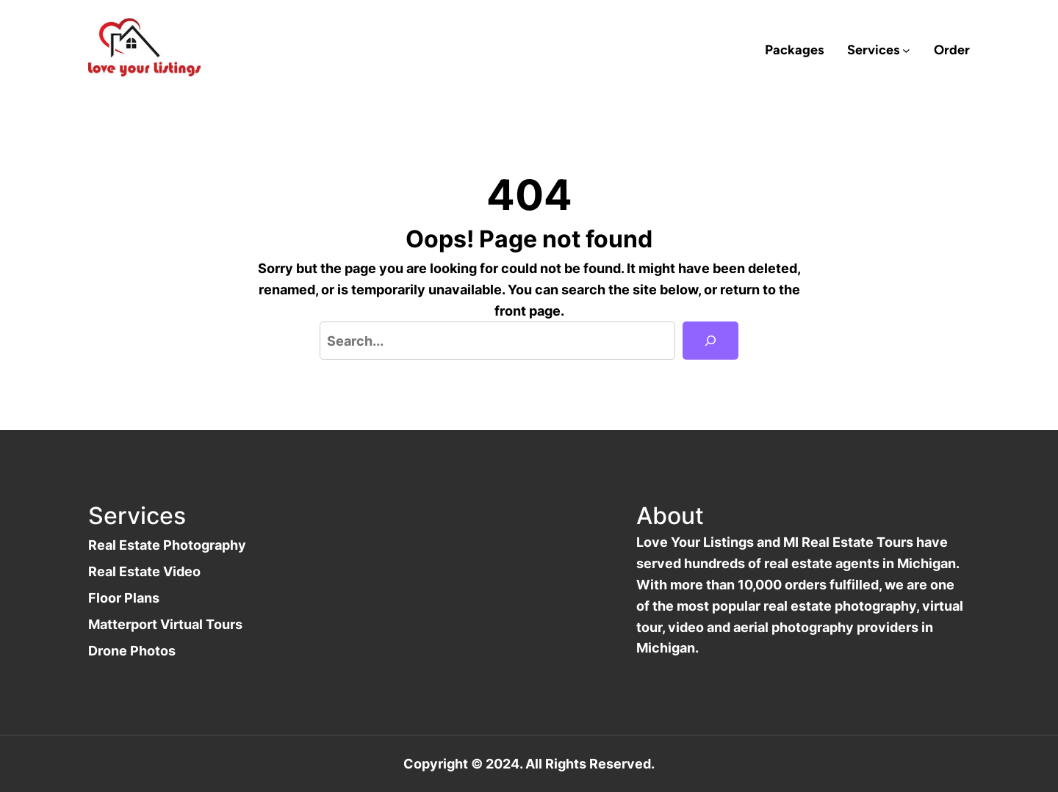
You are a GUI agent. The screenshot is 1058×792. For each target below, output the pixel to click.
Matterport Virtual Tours (165, 624)
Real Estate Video (144, 571)
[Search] (710, 340)
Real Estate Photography (167, 545)
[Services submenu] (906, 50)
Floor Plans (123, 597)
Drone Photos (132, 650)
